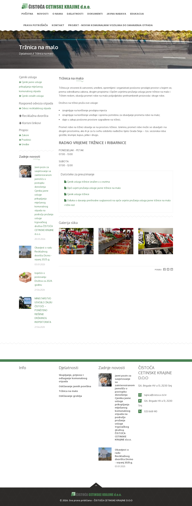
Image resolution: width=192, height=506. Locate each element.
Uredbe (24, 144)
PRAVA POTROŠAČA (35, 25)
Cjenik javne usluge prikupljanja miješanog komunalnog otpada (31, 87)
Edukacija (137, 14)
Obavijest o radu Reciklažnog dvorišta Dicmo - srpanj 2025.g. (124, 456)
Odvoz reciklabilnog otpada (35, 108)
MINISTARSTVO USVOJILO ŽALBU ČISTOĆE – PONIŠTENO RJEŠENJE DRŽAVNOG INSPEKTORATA (43, 310)
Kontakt (58, 25)
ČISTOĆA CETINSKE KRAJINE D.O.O (113, 500)
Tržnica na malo (68, 391)
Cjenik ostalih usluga (31, 95)
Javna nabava (116, 14)
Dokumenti (95, 14)
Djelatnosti (75, 14)
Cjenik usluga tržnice (76, 194)
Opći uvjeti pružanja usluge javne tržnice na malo (92, 187)
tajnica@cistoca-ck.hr (155, 395)
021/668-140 (150, 411)
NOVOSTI (42, 14)
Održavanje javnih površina (75, 386)
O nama (57, 14)
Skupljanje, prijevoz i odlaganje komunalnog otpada (73, 378)
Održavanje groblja (70, 395)
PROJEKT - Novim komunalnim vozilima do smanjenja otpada (110, 25)
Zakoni (24, 135)
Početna (27, 14)
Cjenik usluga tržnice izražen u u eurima (87, 181)
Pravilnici (25, 139)
